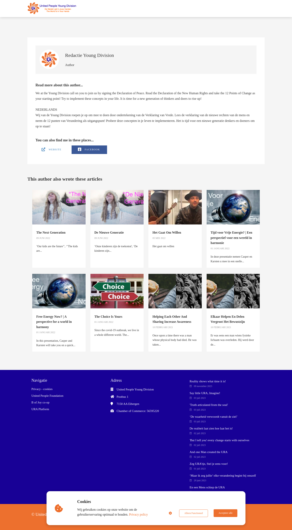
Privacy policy (138, 514)
